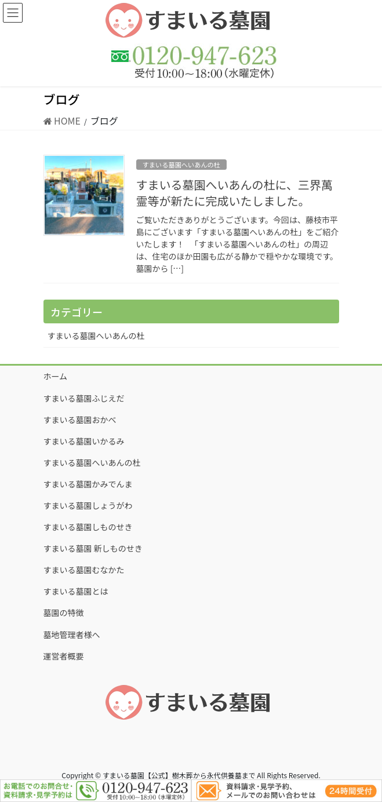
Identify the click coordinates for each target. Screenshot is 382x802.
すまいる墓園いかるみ (84, 441)
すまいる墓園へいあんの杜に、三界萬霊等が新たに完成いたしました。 (234, 192)
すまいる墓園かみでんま (88, 484)
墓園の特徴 (63, 612)
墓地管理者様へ (71, 634)
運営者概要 (63, 656)
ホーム (55, 376)
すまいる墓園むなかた (84, 569)
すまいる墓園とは (75, 591)
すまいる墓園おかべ (80, 419)
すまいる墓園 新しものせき (93, 548)
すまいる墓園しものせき (88, 527)
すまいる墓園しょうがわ (88, 505)
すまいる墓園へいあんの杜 (181, 164)
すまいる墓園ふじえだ (84, 398)
